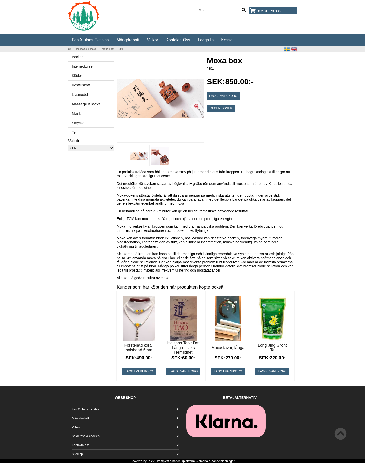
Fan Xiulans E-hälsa (90, 40)
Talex (151, 461)
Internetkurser (83, 66)
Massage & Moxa (86, 49)
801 (121, 49)
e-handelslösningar (221, 461)
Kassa (226, 40)
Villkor (152, 40)
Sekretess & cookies (125, 436)
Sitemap (125, 454)
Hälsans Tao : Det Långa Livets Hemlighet (183, 347)
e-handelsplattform (182, 461)
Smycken (79, 123)
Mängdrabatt (128, 40)
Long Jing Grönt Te (272, 347)
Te (74, 132)
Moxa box (108, 49)
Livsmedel (80, 95)
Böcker (77, 57)
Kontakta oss (178, 40)
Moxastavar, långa (227, 347)
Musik (76, 113)
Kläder (77, 76)
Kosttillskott (81, 85)
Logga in (206, 40)
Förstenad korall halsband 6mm (138, 347)
